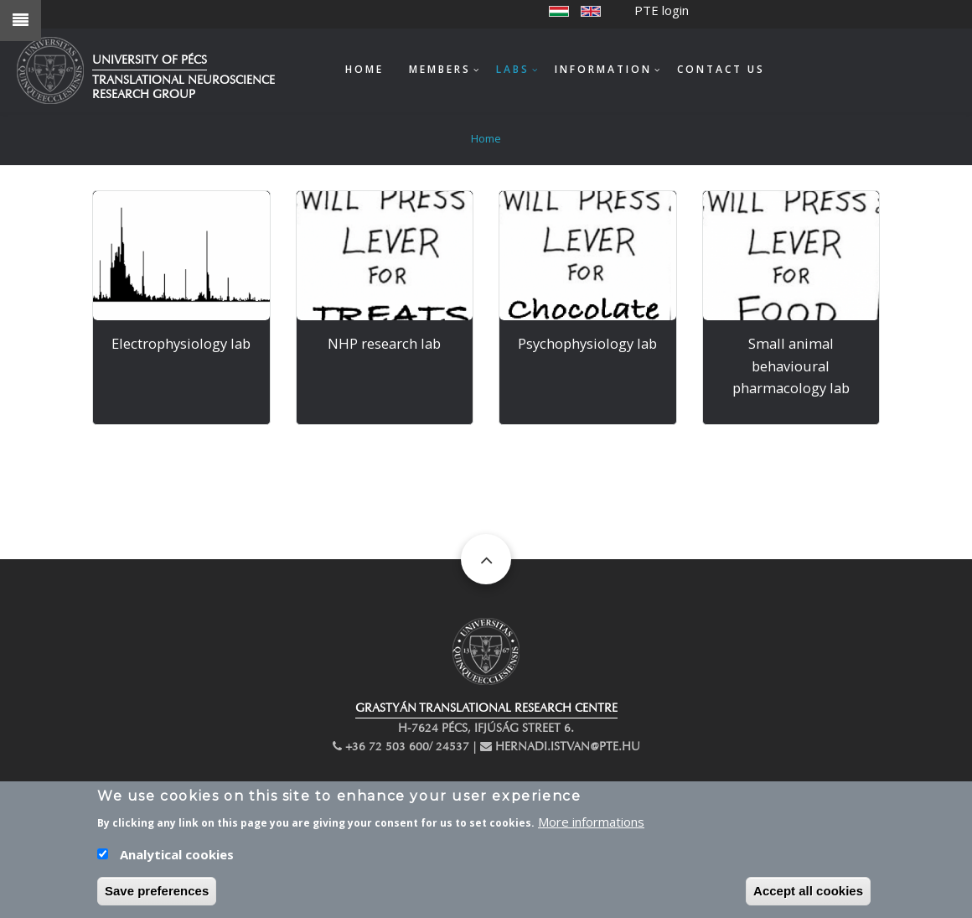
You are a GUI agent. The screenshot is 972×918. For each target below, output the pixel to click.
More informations (591, 827)
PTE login (661, 10)
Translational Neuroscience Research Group (183, 87)
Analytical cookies (177, 860)
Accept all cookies (808, 896)
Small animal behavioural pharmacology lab (791, 365)
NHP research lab (384, 343)
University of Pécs (149, 60)
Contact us (721, 69)
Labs (513, 69)
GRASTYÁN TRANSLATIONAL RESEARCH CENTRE (486, 708)
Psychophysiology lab (587, 343)
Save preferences (157, 896)
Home (364, 69)
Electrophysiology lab (181, 343)
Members (440, 69)
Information (603, 69)
